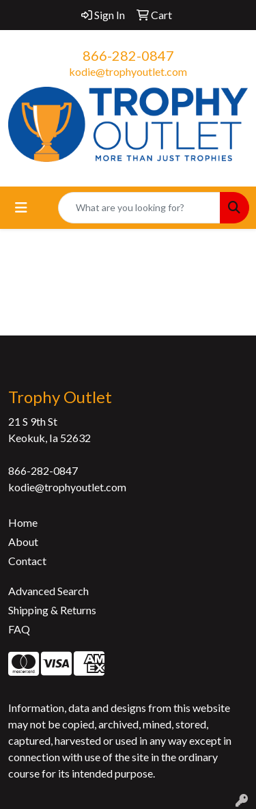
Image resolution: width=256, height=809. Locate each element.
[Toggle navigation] (21, 207)
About (23, 541)
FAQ (19, 628)
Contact (27, 560)
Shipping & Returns (52, 609)
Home (23, 522)
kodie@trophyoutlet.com (128, 71)
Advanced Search (48, 590)
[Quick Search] (139, 207)
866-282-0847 (128, 55)
